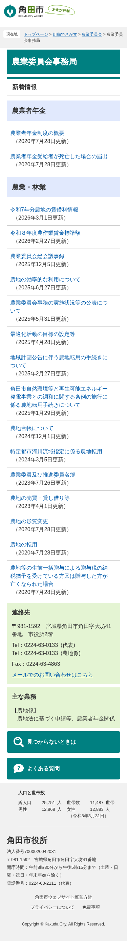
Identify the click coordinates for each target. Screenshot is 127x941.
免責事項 (91, 907)
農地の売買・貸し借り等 (40, 498)
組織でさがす (65, 34)
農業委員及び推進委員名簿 (42, 475)
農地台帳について (32, 428)
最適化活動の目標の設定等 (42, 334)
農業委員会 (92, 34)
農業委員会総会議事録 (37, 256)
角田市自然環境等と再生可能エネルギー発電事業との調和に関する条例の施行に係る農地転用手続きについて (59, 397)
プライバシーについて (52, 907)
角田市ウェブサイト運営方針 (63, 897)
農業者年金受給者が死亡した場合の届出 (59, 156)
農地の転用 (23, 544)
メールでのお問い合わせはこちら (52, 675)
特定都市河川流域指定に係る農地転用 (56, 451)
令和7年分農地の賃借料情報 (44, 209)
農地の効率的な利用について (45, 279)
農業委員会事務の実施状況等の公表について (59, 307)
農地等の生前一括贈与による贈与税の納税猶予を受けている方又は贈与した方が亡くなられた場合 (59, 576)
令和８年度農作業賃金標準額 (45, 233)
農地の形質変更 (29, 521)
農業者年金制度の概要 (37, 133)
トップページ (36, 34)
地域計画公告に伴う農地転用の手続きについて (59, 361)
